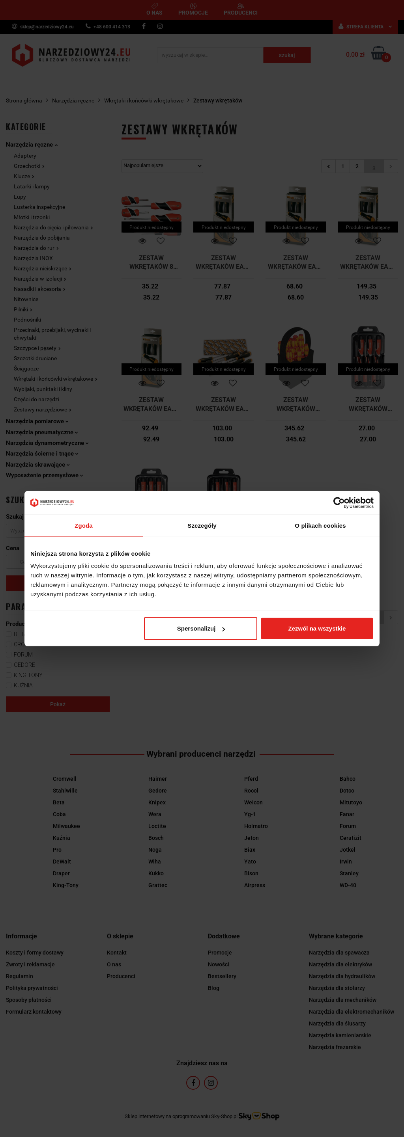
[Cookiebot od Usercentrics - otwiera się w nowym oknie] (339, 502)
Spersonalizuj (201, 628)
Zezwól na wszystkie (317, 628)
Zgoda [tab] (84, 525)
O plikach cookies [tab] (320, 525)
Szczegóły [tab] (201, 525)
